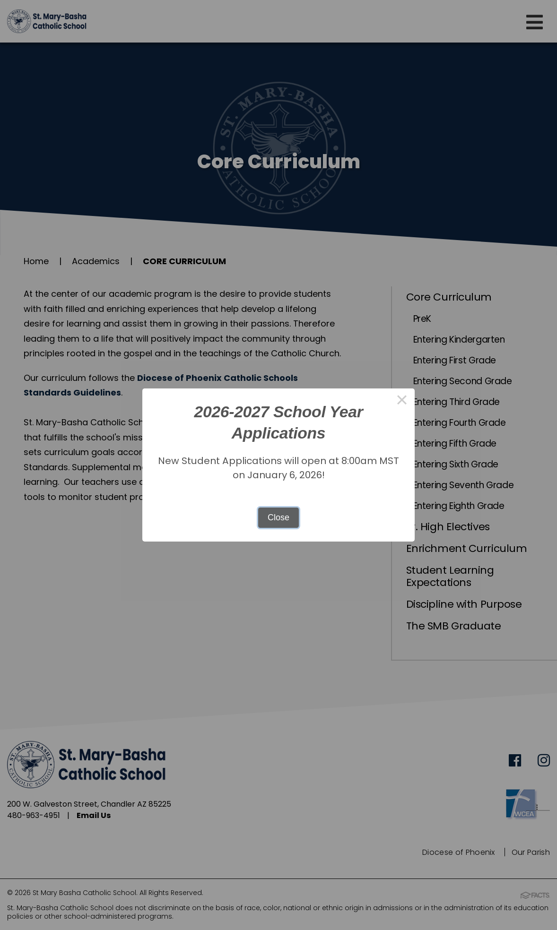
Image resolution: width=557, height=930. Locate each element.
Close (278, 517)
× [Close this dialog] (401, 401)
